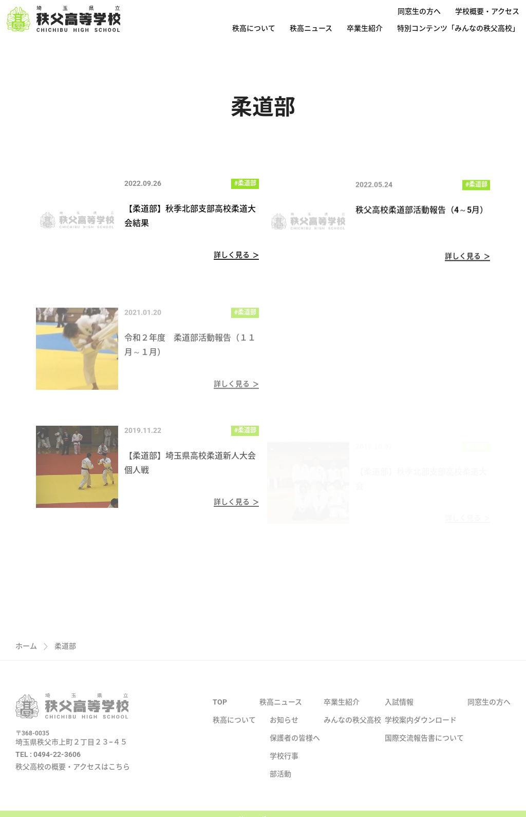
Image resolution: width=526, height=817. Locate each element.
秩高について (253, 28)
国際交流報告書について (424, 752)
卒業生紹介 (365, 28)
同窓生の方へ (419, 11)
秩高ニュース (311, 28)
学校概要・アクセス (487, 11)
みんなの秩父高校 (352, 734)
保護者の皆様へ (295, 752)
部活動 (280, 788)
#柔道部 (245, 183)
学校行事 (284, 770)
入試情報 (399, 716)
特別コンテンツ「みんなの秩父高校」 (458, 28)
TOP (220, 716)
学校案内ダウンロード (421, 734)
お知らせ (284, 734)
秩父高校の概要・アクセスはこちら (72, 781)
